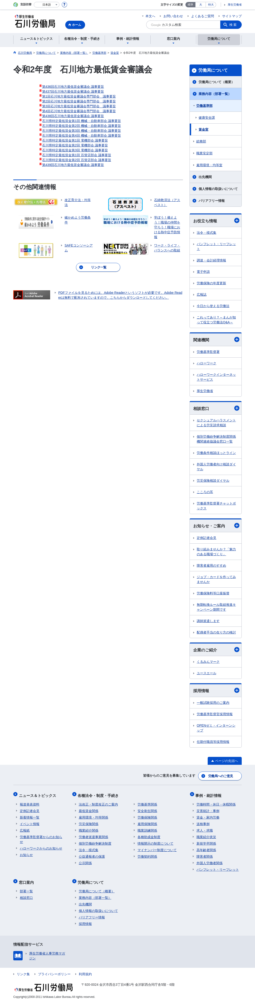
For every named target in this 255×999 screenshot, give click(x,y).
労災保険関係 (88, 822)
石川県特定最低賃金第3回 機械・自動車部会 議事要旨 (81, 130)
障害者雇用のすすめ (211, 566)
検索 (233, 25)
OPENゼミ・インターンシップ (216, 729)
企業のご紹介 (216, 650)
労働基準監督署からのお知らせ (41, 837)
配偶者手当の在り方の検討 (216, 633)
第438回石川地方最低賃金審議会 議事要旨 (73, 116)
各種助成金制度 (149, 835)
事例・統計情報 (209, 795)
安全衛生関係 (147, 809)
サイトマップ (232, 16)
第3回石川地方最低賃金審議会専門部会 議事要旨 (79, 106)
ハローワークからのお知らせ (41, 846)
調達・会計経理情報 (211, 260)
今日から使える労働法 (213, 306)
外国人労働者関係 (209, 861)
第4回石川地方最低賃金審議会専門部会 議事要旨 (79, 111)
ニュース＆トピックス (38, 795)
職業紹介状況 (206, 835)
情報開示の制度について (155, 841)
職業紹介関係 (88, 828)
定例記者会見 (206, 538)
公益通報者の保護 (92, 855)
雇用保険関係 (147, 822)
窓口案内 (27, 879)
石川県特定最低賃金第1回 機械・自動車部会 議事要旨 (81, 121)
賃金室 (203, 129)
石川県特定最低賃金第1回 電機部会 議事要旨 (75, 140)
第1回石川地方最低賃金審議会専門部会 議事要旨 (79, 96)
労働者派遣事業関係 (93, 835)
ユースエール (206, 674)
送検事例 (203, 822)
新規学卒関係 (206, 841)
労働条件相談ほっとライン (216, 453)
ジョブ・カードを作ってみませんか (216, 580)
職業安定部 (204, 153)
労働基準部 (204, 106)
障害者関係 (204, 855)
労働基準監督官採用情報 (215, 715)
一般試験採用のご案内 (213, 704)
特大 (211, 4)
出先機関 (205, 177)
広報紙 (25, 828)
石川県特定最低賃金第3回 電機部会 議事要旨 (75, 150)
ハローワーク (206, 364)
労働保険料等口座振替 (213, 594)
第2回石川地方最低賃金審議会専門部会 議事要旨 (79, 101)
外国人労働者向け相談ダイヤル (216, 467)
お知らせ (26, 853)
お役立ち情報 (216, 220)
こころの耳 (205, 492)
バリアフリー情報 (212, 201)
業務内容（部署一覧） (215, 94)
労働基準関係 (147, 802)
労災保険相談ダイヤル (213, 481)
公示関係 (85, 861)
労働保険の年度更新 (211, 283)
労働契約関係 (147, 855)
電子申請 (203, 272)
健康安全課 (207, 117)
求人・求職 (204, 828)
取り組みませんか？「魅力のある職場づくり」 (216, 552)
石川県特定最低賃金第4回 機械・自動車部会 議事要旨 (81, 135)
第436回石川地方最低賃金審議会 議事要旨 (73, 86)
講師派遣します (208, 621)
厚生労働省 (235, 4)
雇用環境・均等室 (209, 165)
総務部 (201, 141)
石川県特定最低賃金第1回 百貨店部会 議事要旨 (76, 155)
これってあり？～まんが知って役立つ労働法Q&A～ (216, 320)
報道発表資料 (29, 802)
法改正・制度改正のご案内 (98, 802)
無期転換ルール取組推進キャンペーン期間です (216, 607)
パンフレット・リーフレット (216, 246)
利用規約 (85, 970)
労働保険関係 (147, 815)
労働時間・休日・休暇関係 (216, 802)
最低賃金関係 (88, 809)
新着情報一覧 (29, 815)
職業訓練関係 (147, 828)
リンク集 (23, 970)
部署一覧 (26, 887)
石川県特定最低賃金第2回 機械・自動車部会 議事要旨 (81, 126)
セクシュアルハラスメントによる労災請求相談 (216, 423)
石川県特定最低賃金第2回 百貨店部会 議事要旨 (76, 160)
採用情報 (216, 691)
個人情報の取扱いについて (218, 189)
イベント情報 (29, 822)
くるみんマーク (208, 663)
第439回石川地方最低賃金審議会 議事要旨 (73, 165)
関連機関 (216, 339)
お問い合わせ (173, 16)
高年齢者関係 (206, 848)
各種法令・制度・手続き (99, 795)
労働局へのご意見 (220, 776)
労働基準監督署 (208, 352)
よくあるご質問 (202, 16)
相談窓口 (216, 408)
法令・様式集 (206, 233)
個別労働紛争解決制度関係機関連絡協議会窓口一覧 (216, 439)
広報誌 (202, 295)
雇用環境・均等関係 (93, 815)
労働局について (213, 70)
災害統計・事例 (207, 809)
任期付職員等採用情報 (213, 743)
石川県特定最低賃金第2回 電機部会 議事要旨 (75, 145)
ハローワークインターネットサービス (216, 377)
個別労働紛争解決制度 (95, 841)
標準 (190, 4)
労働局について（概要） (216, 82)
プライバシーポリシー (54, 970)
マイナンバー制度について (157, 848)
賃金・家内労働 (207, 815)
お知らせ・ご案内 (216, 526)
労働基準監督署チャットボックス (216, 506)
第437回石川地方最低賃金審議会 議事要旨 (73, 91)
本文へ (150, 16)
